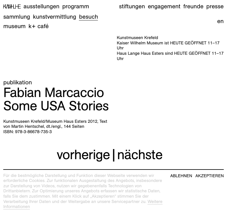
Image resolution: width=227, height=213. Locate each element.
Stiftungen (132, 6)
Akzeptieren (209, 175)
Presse (215, 6)
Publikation (17, 82)
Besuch (88, 16)
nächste (139, 154)
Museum (14, 26)
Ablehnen (181, 175)
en (220, 21)
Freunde (193, 6)
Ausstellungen (41, 6)
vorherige (83, 154)
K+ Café (39, 26)
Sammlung (16, 16)
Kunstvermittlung (54, 16)
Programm (75, 6)
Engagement (164, 6)
